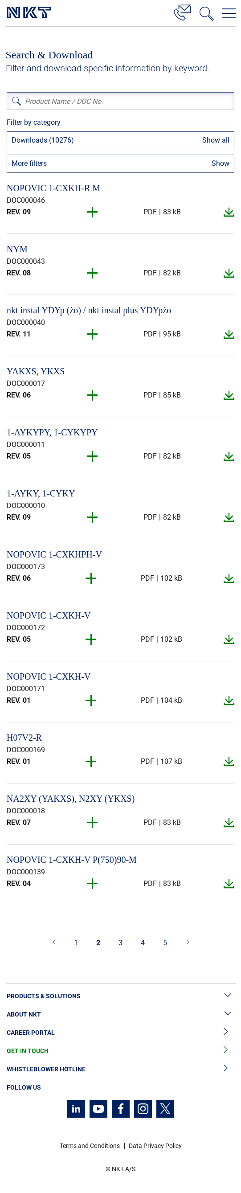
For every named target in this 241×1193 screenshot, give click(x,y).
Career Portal (120, 1033)
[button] (92, 212)
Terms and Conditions (90, 1145)
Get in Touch (120, 1051)
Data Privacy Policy (155, 1145)
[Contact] (182, 11)
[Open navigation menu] (229, 13)
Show (220, 163)
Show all (215, 140)
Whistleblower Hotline (120, 1069)
